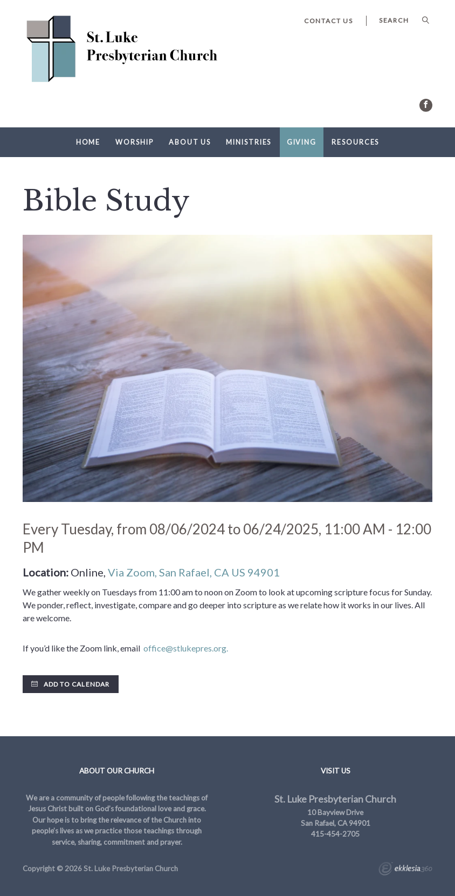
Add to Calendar (70, 684)
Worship (134, 142)
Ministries (248, 142)
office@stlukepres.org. (185, 648)
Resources (355, 142)
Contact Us (328, 21)
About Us (190, 142)
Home (88, 142)
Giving (301, 142)
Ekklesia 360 (405, 870)
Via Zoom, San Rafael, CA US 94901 (194, 572)
